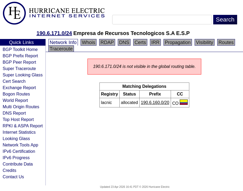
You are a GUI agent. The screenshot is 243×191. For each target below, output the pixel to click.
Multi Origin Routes (21, 106)
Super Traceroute (19, 68)
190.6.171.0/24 (54, 33)
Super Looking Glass (23, 74)
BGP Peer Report (19, 62)
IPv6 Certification (19, 151)
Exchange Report (19, 87)
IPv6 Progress (16, 157)
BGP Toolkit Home (20, 49)
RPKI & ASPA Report (23, 125)
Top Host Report (18, 119)
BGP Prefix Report (20, 55)
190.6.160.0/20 (155, 102)
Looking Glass (16, 138)
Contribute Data (18, 164)
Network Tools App (20, 144)
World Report (15, 100)
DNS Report (14, 113)
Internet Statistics (19, 132)
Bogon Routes (16, 94)
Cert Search (14, 81)
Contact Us (13, 176)
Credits (9, 170)
